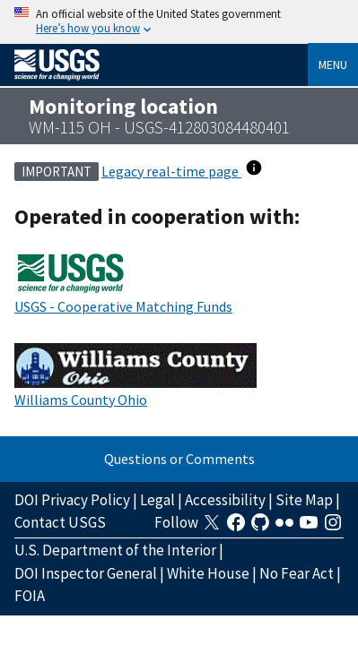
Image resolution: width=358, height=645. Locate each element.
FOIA (29, 596)
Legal (157, 500)
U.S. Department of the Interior (115, 550)
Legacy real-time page (171, 171)
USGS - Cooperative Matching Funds (123, 306)
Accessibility (225, 500)
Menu (333, 64)
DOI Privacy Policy (72, 500)
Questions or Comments (179, 459)
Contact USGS (60, 522)
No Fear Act (296, 573)
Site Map (304, 500)
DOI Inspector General (85, 573)
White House (208, 573)
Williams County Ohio (80, 399)
